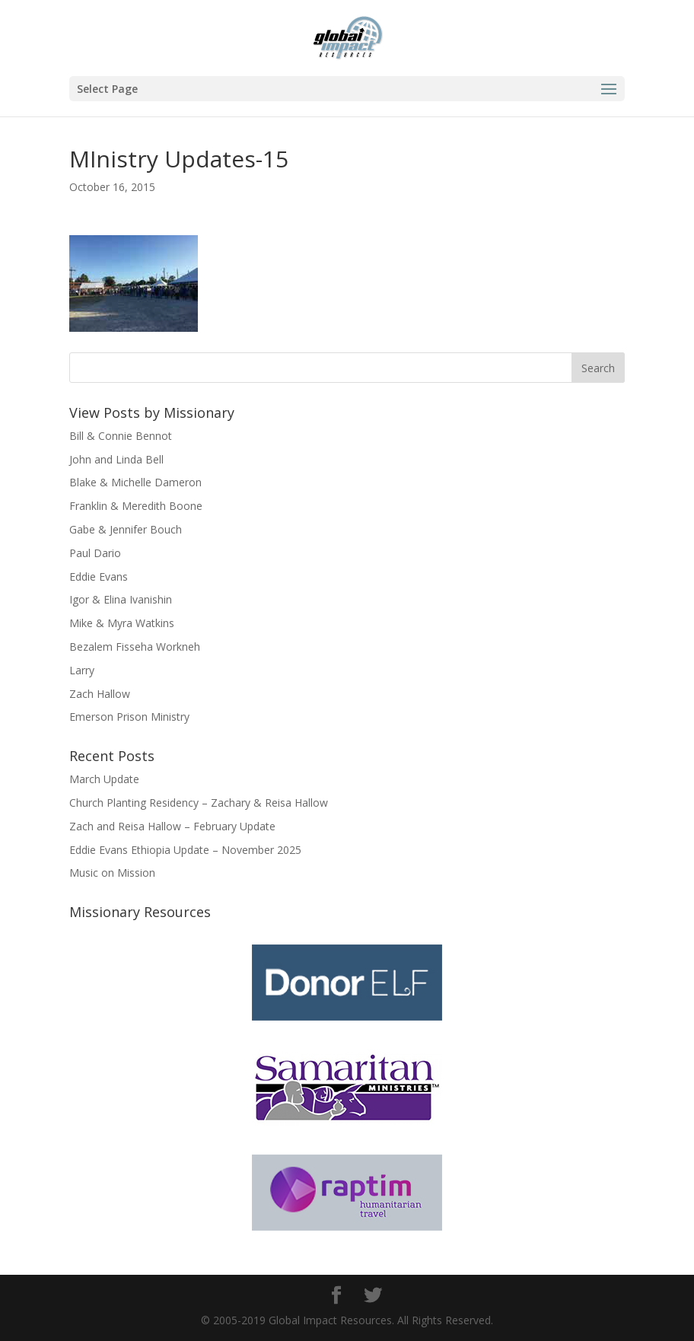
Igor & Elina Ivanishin (120, 599)
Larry (81, 670)
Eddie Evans (98, 576)
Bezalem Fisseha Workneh (134, 646)
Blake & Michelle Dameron (135, 482)
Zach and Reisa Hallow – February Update (172, 826)
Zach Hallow (99, 693)
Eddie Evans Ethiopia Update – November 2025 (185, 850)
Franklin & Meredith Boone (135, 505)
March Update (104, 779)
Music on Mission (112, 872)
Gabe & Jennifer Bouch (125, 529)
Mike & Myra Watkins (121, 623)
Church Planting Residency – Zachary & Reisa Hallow (198, 802)
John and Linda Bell (116, 459)
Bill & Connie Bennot (120, 435)
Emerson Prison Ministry (129, 716)
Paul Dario (95, 553)
